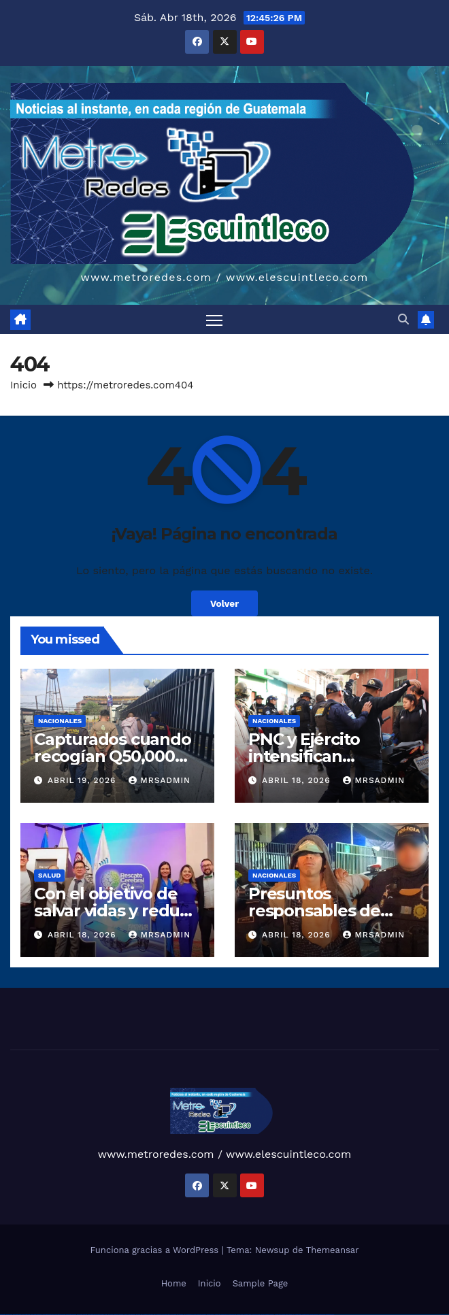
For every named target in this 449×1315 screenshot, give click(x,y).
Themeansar (332, 1250)
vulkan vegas (2, 1314)
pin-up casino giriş (166, 1314)
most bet (263, 1314)
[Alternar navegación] (214, 319)
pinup (145, 1314)
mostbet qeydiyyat (330, 1314)
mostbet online (232, 1314)
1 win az (125, 1314)
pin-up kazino (180, 1314)
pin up (142, 1314)
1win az (112, 1314)
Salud (49, 875)
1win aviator (121, 1314)
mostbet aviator (298, 1314)
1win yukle (138, 1314)
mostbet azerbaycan (314, 1314)
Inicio (23, 385)
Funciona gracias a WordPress (155, 1250)
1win (106, 1314)
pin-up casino (173, 1314)
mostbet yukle (285, 1314)
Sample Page (260, 1283)
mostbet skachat (210, 1314)
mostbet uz (203, 1314)
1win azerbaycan (131, 1314)
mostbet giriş (278, 1314)
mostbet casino (240, 1314)
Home (173, 1283)
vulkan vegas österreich (71, 1314)
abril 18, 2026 (298, 780)
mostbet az (271, 1314)
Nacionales (60, 721)
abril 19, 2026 (83, 780)
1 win (108, 1314)
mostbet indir (291, 1314)
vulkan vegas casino (17, 1314)
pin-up (155, 1314)
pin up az (195, 1314)
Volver (224, 603)
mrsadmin (159, 780)
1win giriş (116, 1314)
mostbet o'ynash (248, 1314)
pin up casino (151, 1314)
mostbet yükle (322, 1314)
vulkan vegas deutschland (36, 1314)
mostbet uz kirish (225, 1314)
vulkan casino (9, 1314)
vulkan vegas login (26, 1314)
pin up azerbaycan (188, 1314)
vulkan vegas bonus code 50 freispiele (96, 1314)
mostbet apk (217, 1314)
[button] (403, 319)
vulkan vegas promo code (60, 1314)
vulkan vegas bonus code (47, 1314)
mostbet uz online (256, 1314)
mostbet (199, 1314)
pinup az (159, 1314)
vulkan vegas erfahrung (82, 1314)
